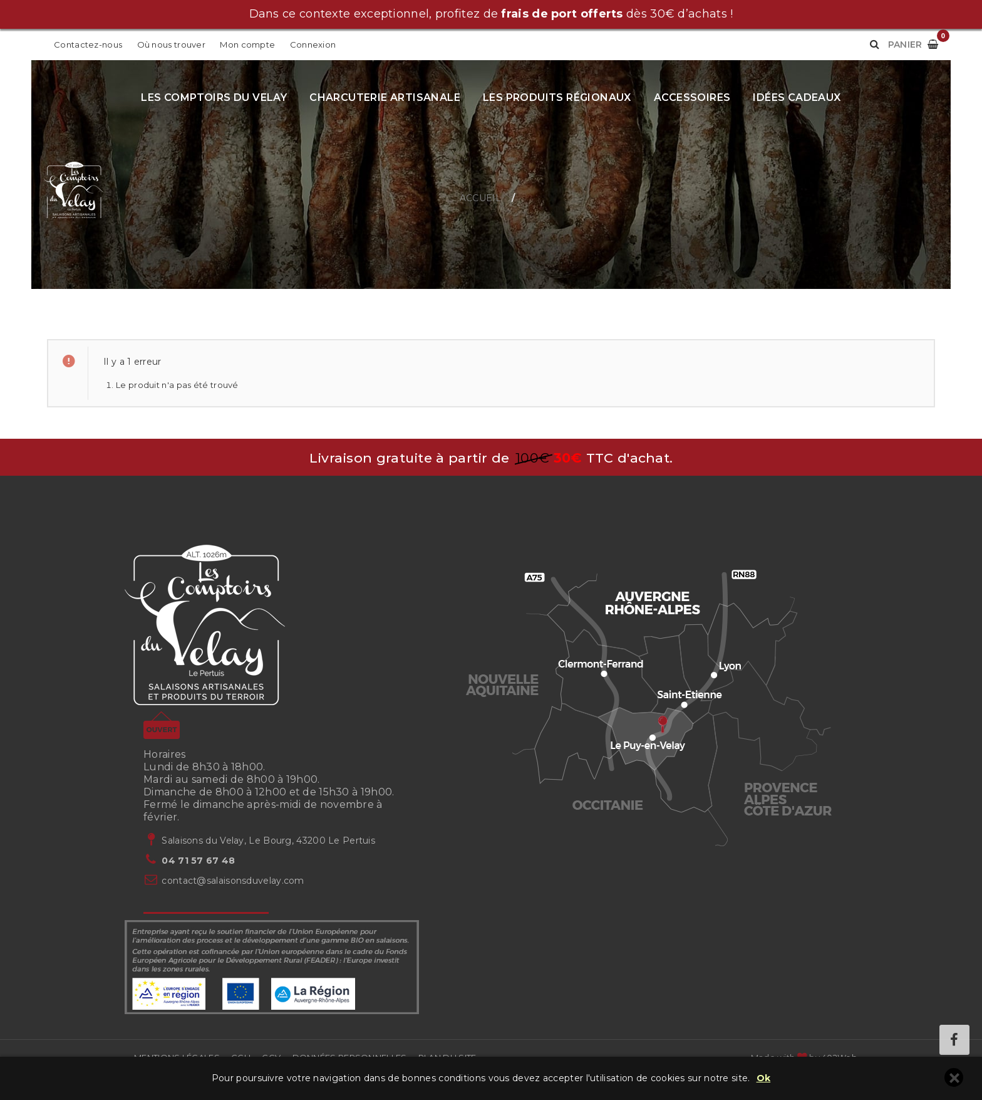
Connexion (313, 44)
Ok (764, 1078)
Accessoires (692, 97)
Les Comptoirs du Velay (214, 97)
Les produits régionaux (557, 97)
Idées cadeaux (796, 97)
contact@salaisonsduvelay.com (233, 880)
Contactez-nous (88, 44)
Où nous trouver (171, 44)
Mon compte (248, 44)
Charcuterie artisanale (384, 97)
